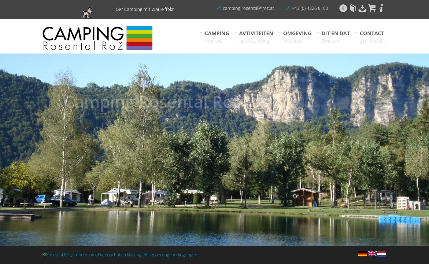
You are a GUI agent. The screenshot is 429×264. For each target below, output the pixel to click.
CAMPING (217, 37)
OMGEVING (298, 37)
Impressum (85, 255)
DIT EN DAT (336, 37)
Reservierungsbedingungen (170, 255)
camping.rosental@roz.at (248, 8)
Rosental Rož (58, 255)
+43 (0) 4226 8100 (310, 8)
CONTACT (373, 37)
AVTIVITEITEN (256, 37)
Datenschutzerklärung (119, 255)
